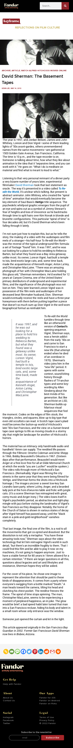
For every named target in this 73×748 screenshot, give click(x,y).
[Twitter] (29, 651)
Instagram (8, 717)
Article (16, 71)
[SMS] (17, 651)
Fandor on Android (49, 701)
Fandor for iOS (47, 698)
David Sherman (24, 185)
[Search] (65, 6)
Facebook (8, 720)
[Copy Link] (5, 651)
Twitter (6, 723)
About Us (8, 698)
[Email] (11, 651)
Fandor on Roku (48, 704)
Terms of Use (46, 717)
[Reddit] (46, 651)
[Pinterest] (35, 651)
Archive (6, 71)
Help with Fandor (12, 684)
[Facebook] (23, 651)
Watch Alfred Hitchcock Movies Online (43, 71)
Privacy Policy (46, 720)
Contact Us (9, 701)
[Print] (58, 651)
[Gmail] (52, 651)
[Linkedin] (40, 651)
